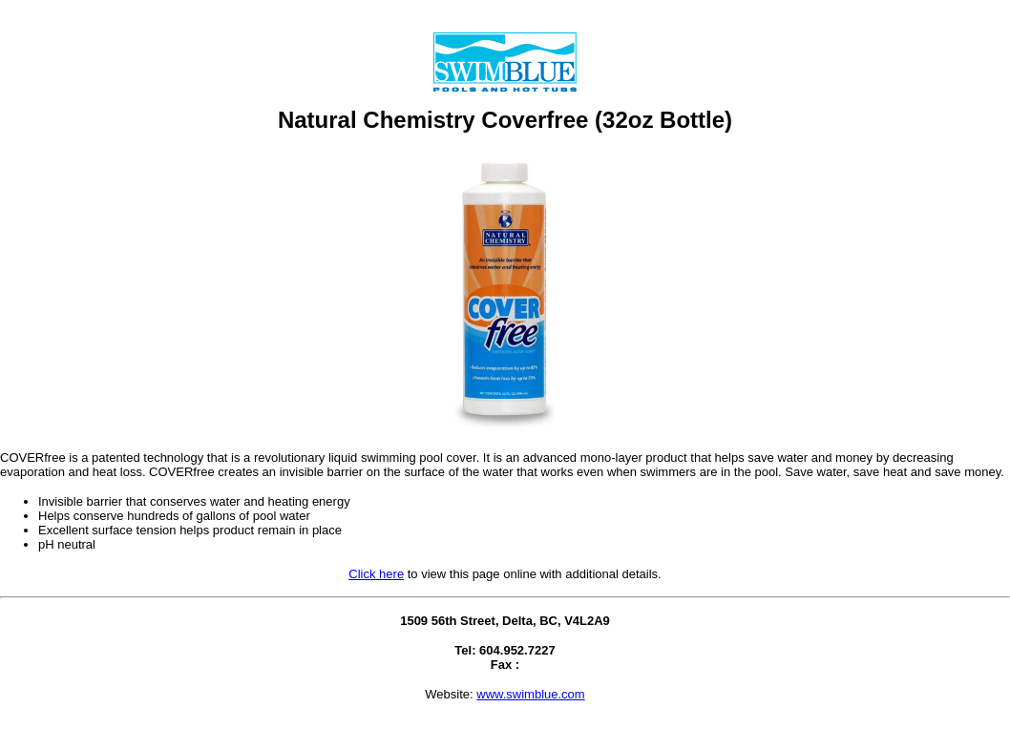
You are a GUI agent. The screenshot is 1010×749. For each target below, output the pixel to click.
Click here (376, 574)
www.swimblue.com (530, 694)
